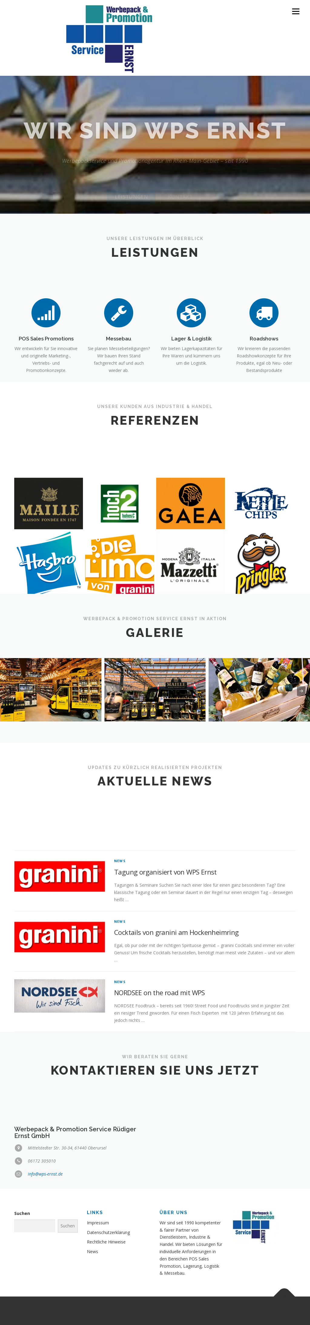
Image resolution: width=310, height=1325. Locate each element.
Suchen (22, 1213)
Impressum (98, 1223)
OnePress (199, 1310)
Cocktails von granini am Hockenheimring (176, 1001)
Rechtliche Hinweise (106, 1242)
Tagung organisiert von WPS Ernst (165, 941)
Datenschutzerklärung (108, 1232)
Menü (295, 11)
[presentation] (9, 691)
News (120, 930)
